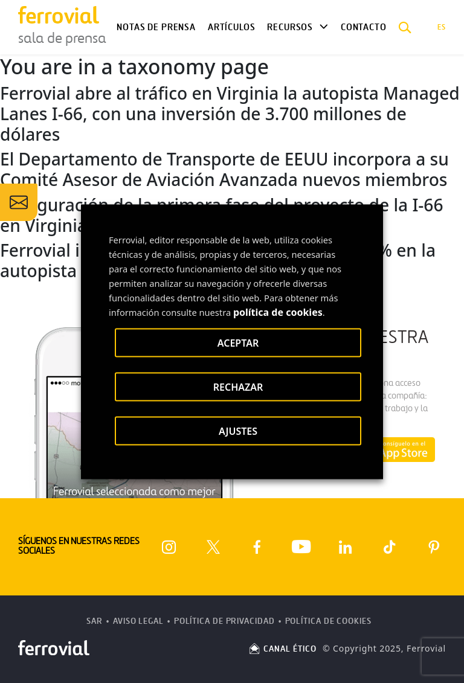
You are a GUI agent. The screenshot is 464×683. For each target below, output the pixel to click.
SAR (94, 621)
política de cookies (278, 311)
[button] (405, 27)
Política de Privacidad (224, 621)
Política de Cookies (328, 621)
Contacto (364, 27)
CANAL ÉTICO (282, 649)
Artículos (231, 27)
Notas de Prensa (156, 27)
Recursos (290, 27)
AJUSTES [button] (238, 430)
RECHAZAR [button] (238, 386)
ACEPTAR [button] (238, 342)
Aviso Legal (138, 621)
